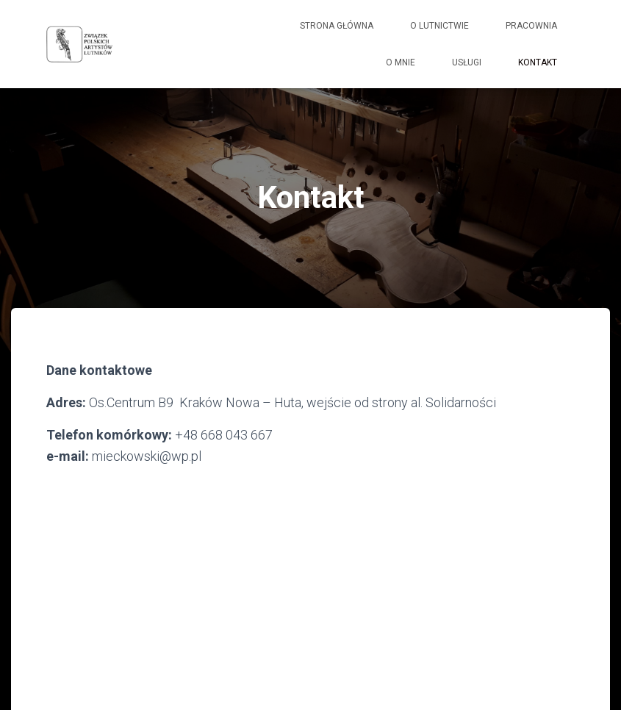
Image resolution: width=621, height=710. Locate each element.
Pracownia (531, 26)
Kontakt (537, 62)
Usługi (466, 62)
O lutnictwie (439, 26)
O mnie (400, 62)
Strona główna (336, 26)
